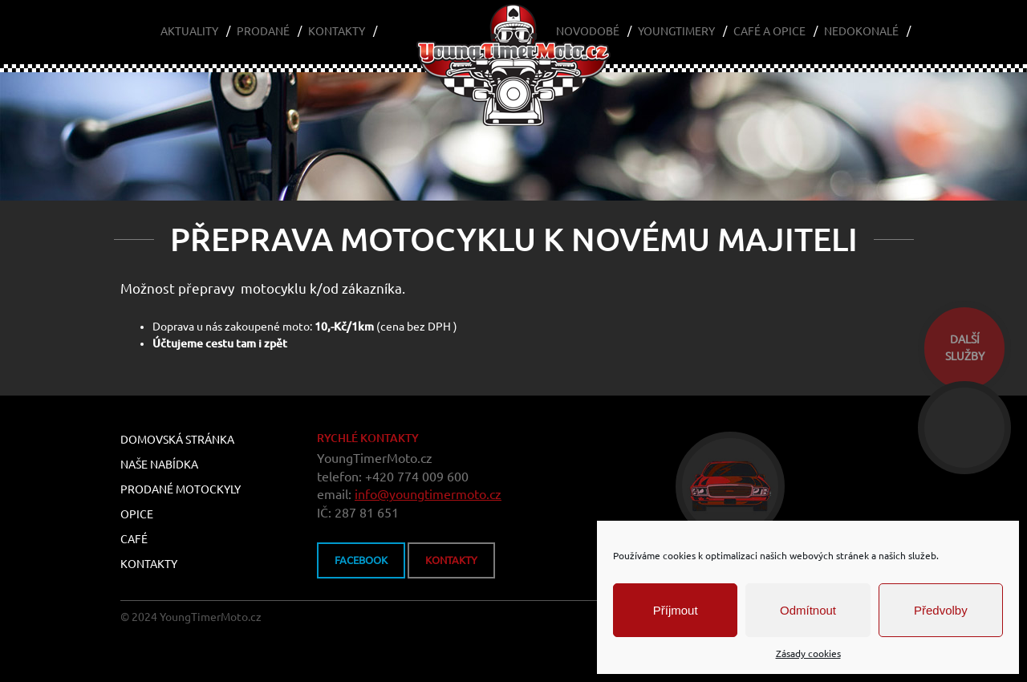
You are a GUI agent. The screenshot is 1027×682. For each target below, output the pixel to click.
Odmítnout (808, 610)
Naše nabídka (159, 464)
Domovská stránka (177, 439)
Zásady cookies (808, 653)
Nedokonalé (861, 31)
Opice (136, 514)
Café (134, 539)
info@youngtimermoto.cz (428, 494)
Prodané (263, 31)
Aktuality (189, 31)
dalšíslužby (964, 348)
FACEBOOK (361, 560)
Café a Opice (769, 31)
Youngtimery (676, 31)
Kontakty (336, 31)
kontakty (451, 560)
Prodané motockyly (180, 489)
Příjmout (675, 610)
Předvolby (941, 610)
